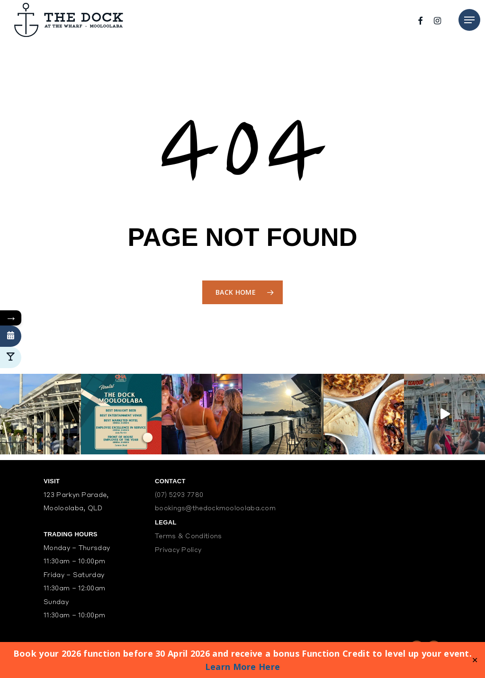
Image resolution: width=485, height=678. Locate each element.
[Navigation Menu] (469, 20)
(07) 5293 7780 (179, 495)
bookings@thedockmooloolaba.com (215, 509)
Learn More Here (242, 666)
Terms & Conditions (188, 536)
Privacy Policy (178, 550)
